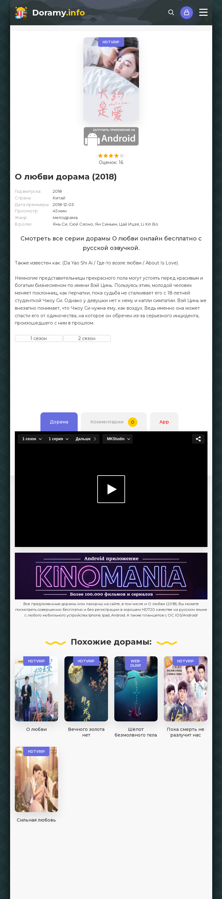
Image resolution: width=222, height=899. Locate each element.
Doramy (58, 13)
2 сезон (86, 338)
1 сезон (38, 338)
